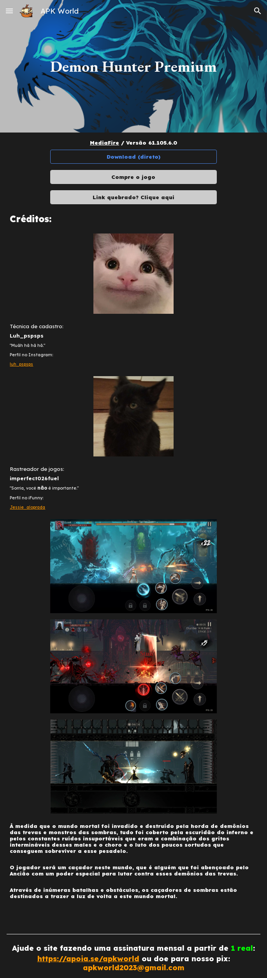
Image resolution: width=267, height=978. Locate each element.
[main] (133, 66)
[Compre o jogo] (134, 177)
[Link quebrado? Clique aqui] (134, 197)
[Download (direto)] (134, 157)
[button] (9, 10)
